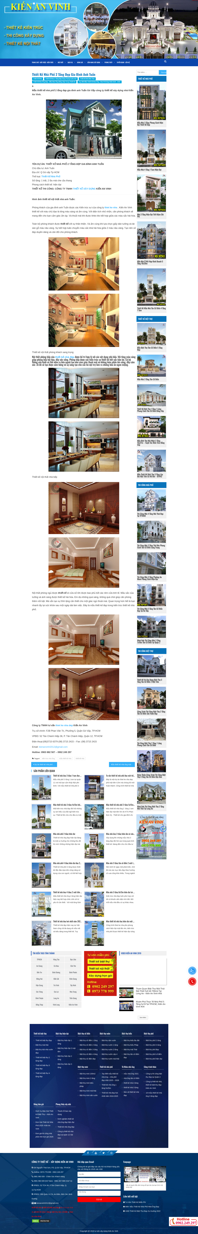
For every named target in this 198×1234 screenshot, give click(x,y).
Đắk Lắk (56, 978)
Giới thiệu (43, 62)
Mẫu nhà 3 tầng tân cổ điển (148, 379)
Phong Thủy (108, 62)
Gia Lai (56, 991)
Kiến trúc (50, 62)
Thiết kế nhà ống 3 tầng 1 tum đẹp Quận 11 (67, 776)
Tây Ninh (73, 985)
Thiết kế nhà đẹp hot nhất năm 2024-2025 (67, 921)
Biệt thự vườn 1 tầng (110, 1045)
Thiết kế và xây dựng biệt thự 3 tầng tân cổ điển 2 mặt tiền (149, 680)
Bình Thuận (39, 998)
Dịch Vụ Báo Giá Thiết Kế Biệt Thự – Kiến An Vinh (44, 1114)
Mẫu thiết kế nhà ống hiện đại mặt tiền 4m (120, 921)
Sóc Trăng (39, 991)
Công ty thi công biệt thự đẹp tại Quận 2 (154, 1075)
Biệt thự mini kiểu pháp (86, 1084)
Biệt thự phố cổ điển (154, 1054)
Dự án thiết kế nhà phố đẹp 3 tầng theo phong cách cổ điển (45, 764)
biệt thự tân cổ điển (60, 1212)
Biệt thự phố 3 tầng (153, 1045)
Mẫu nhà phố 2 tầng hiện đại (64, 834)
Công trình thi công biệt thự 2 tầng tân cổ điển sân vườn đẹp (151, 712)
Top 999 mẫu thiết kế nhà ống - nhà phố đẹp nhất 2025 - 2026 (99, 82)
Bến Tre (39, 972)
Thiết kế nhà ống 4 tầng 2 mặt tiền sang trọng (67, 892)
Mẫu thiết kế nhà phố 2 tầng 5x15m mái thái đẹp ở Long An (120, 805)
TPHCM (39, 959)
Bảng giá (80, 62)
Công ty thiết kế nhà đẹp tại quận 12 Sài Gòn (65, 1134)
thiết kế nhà (80, 758)
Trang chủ (35, 62)
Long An (56, 998)
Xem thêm (143, 1017)
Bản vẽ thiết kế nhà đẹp (131, 1093)
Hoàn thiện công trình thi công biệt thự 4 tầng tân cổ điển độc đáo (151, 775)
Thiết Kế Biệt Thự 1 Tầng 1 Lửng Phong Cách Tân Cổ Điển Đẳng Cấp (150, 410)
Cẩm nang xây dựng (93, 62)
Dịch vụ (70, 62)
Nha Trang (73, 991)
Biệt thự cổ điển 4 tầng (88, 1054)
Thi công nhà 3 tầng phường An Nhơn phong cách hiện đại (149, 578)
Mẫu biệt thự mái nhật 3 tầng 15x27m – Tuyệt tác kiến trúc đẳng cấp (151, 442)
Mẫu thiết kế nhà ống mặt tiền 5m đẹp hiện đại (123, 764)
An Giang (39, 966)
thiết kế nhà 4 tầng (131, 1083)
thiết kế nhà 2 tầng (43, 1212)
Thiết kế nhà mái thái (87, 78)
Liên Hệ (127, 62)
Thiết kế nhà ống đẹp (66, 1127)
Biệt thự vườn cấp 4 (109, 1054)
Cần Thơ (73, 966)
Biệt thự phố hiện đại (154, 1059)
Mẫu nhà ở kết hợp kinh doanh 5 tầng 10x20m (150, 262)
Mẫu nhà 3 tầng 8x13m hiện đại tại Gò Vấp (120, 892)
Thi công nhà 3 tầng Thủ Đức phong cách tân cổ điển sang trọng (151, 546)
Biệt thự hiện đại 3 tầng (65, 1065)
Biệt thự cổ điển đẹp (88, 1059)
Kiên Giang (73, 978)
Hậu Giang (39, 985)
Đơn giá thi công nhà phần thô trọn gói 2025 (44, 1135)
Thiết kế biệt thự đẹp (44, 1040)
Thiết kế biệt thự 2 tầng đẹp (43, 1059)
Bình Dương (56, 972)
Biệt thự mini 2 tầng (87, 1078)
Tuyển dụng (120, 62)
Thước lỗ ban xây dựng (64, 1112)
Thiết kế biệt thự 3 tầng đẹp (43, 1067)
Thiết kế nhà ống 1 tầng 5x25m (109, 1086)
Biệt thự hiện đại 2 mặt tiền (66, 1050)
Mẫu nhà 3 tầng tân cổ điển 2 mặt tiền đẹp (120, 863)
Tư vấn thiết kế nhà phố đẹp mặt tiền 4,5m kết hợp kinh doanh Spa (120, 776)
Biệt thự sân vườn (109, 1040)
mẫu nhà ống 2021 (131, 1074)
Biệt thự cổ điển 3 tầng (88, 1050)
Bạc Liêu (73, 959)
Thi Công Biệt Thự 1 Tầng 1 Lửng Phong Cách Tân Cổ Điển (149, 744)
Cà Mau (56, 966)
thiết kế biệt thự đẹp (50, 1208)
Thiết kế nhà (37, 78)
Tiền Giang (73, 998)
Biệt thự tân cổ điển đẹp (131, 1056)
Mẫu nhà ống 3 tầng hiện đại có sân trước (120, 834)
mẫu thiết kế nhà (65, 758)
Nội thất (60, 62)
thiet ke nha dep (64, 725)
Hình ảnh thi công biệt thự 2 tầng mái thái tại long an (150, 807)
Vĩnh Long (56, 1004)
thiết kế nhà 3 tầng (131, 1087)
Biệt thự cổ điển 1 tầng (88, 1040)
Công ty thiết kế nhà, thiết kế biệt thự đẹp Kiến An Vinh (154, 1085)
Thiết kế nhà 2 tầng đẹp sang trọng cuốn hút (61, 78)
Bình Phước (73, 972)
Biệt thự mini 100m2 (87, 1074)
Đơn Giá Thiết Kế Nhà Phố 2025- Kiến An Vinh (44, 1125)
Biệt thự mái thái (42, 1045)
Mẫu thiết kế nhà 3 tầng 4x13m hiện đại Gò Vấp (67, 805)
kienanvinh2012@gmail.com (53, 747)
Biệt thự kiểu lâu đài (131, 1040)
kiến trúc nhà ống (48, 758)
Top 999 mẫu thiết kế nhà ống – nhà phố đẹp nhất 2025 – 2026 (110, 1077)
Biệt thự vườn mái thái (110, 1059)
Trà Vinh (56, 985)
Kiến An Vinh (73, 1004)
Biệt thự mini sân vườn (89, 1095)
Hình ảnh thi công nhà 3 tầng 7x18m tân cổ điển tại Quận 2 (148, 641)
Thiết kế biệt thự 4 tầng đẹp (43, 1075)
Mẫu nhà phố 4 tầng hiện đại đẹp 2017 (67, 863)
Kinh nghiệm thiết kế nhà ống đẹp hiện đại (66, 1120)
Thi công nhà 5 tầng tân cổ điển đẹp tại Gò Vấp (150, 609)
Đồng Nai (39, 978)
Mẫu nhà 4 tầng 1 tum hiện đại (149, 169)
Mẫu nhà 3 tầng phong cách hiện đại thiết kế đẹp (150, 123)
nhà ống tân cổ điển (131, 1078)
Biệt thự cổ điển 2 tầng (88, 1045)
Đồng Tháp (39, 1004)
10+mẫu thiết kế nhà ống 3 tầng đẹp (154, 1094)
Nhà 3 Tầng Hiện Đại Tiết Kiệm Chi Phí (150, 215)
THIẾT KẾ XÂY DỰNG (84, 189)
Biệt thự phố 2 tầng (153, 1040)
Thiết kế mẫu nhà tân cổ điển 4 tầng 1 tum (151, 309)
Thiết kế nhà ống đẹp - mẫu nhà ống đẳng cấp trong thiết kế (54, 82)
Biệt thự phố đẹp (152, 1050)
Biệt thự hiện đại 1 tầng (65, 1042)
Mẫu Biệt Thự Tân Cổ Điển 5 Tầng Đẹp (150, 348)
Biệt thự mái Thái (130, 1050)
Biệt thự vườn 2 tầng (110, 1050)
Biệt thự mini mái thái (88, 1091)
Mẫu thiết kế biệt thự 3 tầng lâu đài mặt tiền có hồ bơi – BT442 (150, 475)
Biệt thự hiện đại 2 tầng (65, 1057)
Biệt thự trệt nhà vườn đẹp (44, 1051)
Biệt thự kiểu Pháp (131, 1045)
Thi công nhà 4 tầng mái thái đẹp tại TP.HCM (150, 514)
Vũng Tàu (56, 959)
